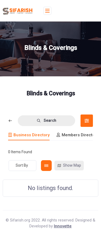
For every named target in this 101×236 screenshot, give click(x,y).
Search (46, 120)
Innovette (63, 226)
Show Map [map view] (69, 165)
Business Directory (29, 135)
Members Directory (77, 135)
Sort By (22, 165)
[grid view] (46, 165)
